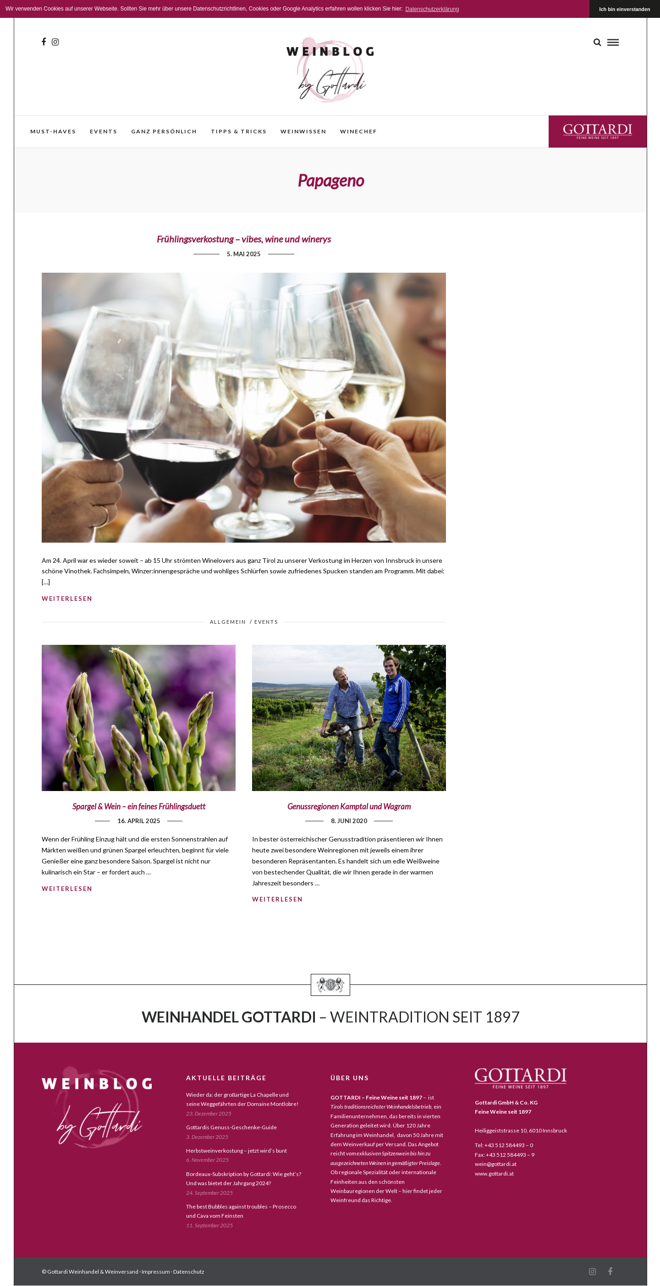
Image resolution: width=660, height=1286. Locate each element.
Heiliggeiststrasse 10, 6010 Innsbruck (521, 1130)
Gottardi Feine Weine (598, 131)
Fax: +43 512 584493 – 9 (504, 1154)
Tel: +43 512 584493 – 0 (504, 1145)
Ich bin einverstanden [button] (625, 9)
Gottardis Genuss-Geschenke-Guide (231, 1127)
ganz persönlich (164, 131)
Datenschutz (188, 1271)
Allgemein (228, 622)
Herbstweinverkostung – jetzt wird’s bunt (236, 1150)
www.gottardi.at (494, 1173)
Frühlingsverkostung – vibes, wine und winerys (244, 238)
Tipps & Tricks (239, 131)
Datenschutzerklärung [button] (432, 9)
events (103, 131)
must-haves (53, 131)
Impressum (156, 1271)
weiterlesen (67, 598)
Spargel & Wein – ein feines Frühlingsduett (138, 806)
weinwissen (303, 131)
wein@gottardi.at (496, 1163)
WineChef (358, 131)
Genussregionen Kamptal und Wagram (349, 806)
